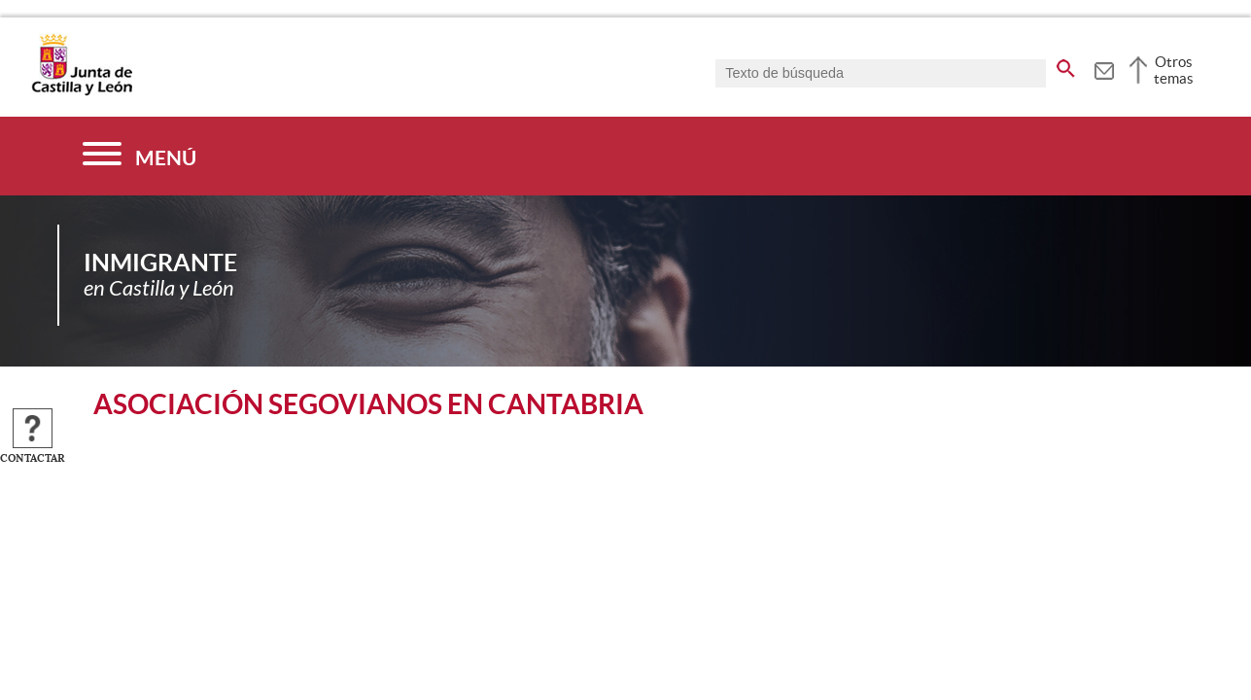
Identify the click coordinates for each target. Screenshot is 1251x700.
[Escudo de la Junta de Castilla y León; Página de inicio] (81, 91)
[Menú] (139, 156)
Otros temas (1174, 70)
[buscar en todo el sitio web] (1066, 65)
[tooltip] (1104, 68)
